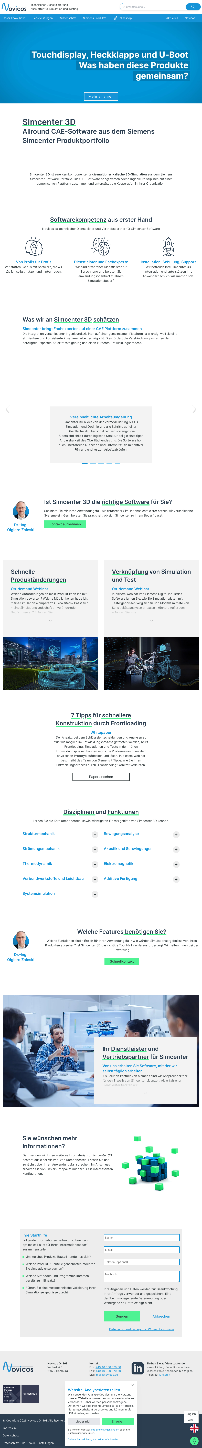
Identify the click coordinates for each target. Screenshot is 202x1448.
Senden (122, 1316)
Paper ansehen (101, 777)
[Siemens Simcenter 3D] (101, 62)
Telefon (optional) (116, 1262)
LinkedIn (164, 1374)
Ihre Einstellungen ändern (105, 1429)
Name (109, 1237)
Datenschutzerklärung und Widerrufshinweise (141, 1329)
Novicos (190, 18)
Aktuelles (172, 18)
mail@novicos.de (107, 1374)
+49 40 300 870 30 (108, 1367)
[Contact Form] (194, 1441)
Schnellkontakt (122, 961)
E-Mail (109, 1249)
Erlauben (118, 1421)
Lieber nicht (84, 1421)
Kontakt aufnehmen (65, 524)
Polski (190, 1420)
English (191, 1414)
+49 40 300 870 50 (108, 1371)
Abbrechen (161, 1316)
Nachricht (111, 1274)
